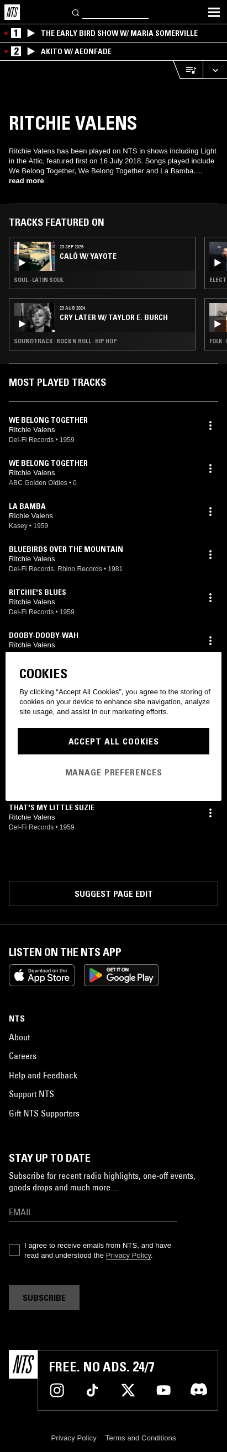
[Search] (76, 12)
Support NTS (31, 1093)
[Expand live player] (215, 70)
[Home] (12, 12)
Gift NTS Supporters (44, 1113)
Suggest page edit (114, 893)
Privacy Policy (128, 1255)
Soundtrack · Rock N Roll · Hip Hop (65, 341)
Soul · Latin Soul (39, 280)
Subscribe (44, 1297)
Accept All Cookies (113, 741)
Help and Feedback (43, 1075)
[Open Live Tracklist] (188, 70)
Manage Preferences (113, 772)
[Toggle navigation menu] (214, 12)
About (19, 1037)
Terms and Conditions (140, 1438)
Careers (22, 1055)
